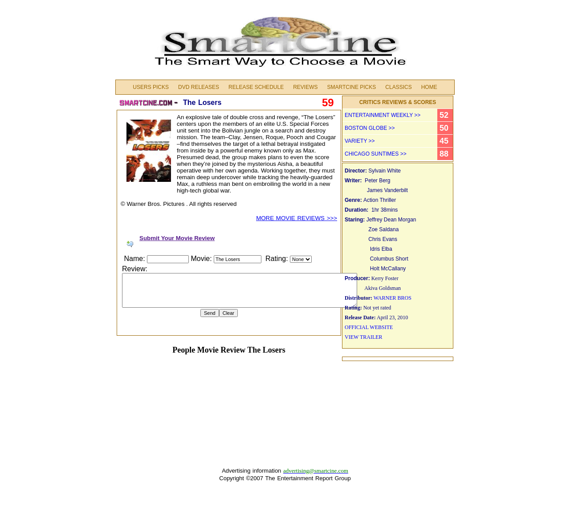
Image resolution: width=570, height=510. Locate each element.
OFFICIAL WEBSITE (369, 327)
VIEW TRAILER (364, 337)
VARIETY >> (360, 141)
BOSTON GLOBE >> (370, 128)
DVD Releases (198, 87)
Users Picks (151, 87)
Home (429, 87)
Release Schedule (256, 87)
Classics (398, 87)
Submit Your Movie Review (177, 238)
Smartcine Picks (351, 87)
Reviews (305, 87)
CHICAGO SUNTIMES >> (376, 154)
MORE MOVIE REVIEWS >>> (296, 218)
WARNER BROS (392, 298)
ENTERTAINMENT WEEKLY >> (382, 115)
